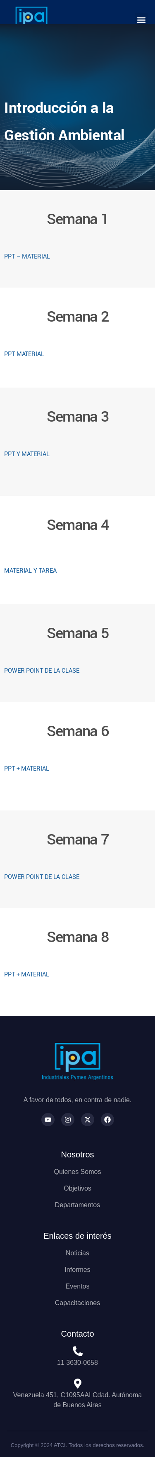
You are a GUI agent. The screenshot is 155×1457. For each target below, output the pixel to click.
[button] (141, 20)
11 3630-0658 (77, 1362)
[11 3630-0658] (78, 1351)
